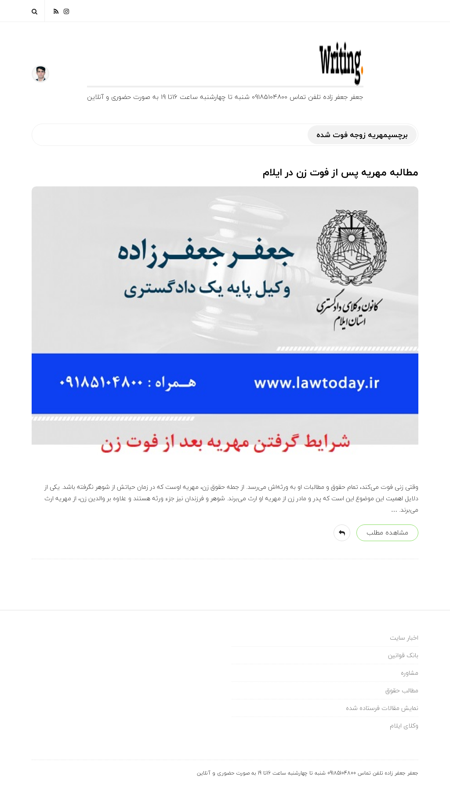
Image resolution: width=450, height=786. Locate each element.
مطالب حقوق (401, 690)
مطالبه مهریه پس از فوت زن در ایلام (340, 172)
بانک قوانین (403, 655)
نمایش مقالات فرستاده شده (382, 707)
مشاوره (409, 672)
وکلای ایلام (404, 725)
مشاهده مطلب (387, 532)
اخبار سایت (404, 637)
